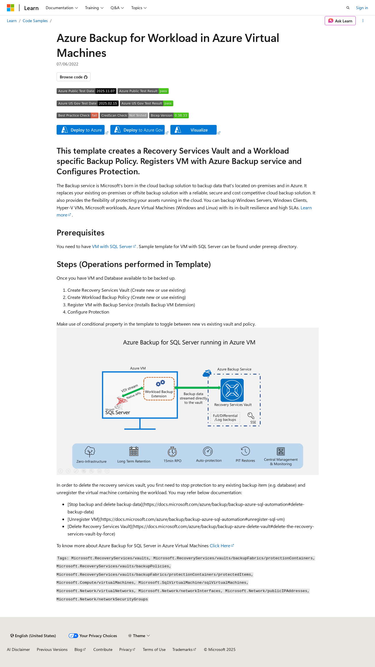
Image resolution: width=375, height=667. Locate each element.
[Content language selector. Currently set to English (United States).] (33, 635)
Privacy (125, 649)
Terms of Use (154, 649)
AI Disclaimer (18, 649)
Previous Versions (52, 649)
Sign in (362, 7)
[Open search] (348, 8)
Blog (78, 649)
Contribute (102, 649)
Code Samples (35, 20)
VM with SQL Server (112, 246)
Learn (12, 20)
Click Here (220, 545)
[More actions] (363, 20)
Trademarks (182, 649)
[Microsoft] (10, 7)
